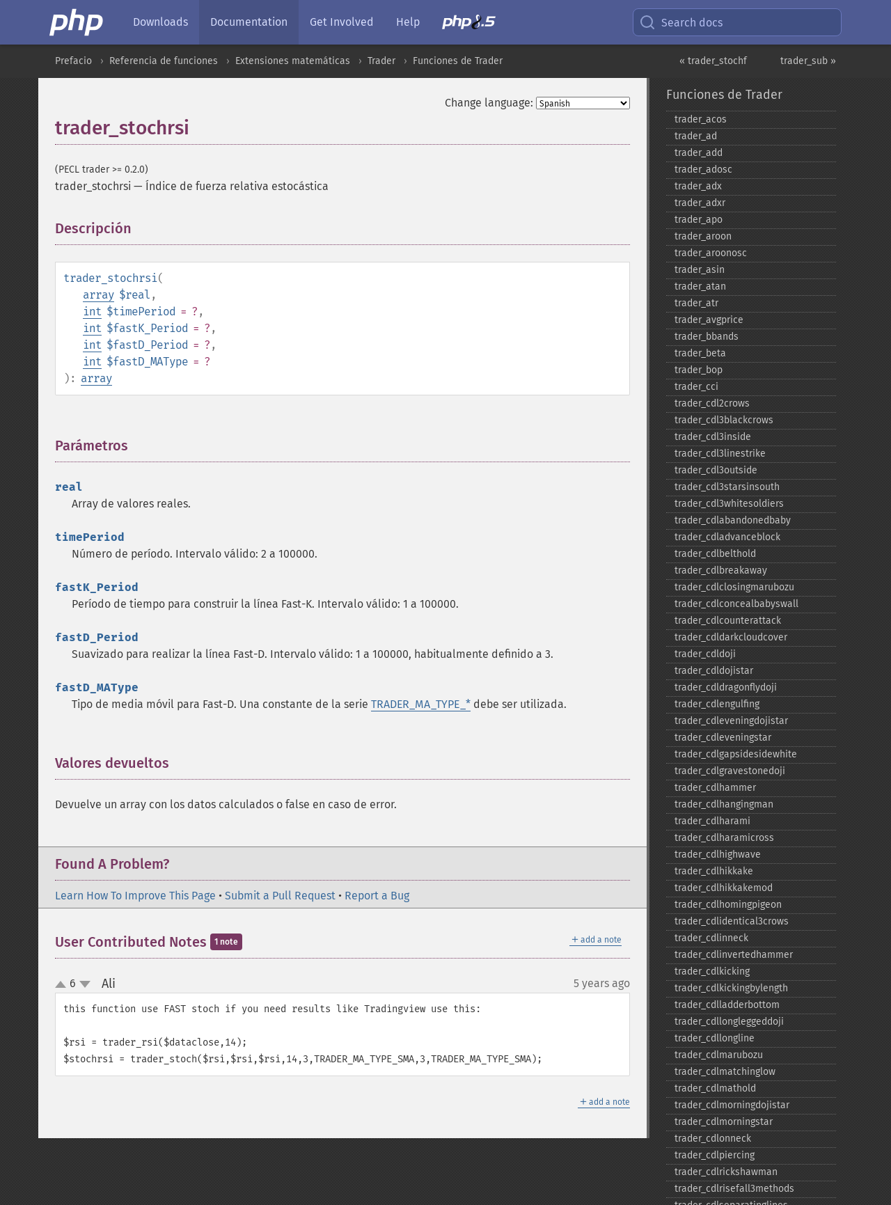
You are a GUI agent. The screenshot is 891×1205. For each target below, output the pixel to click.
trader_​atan (700, 286)
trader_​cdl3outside (716, 470)
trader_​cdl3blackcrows (724, 420)
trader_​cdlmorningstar (724, 1122)
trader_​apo (699, 220)
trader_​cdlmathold (715, 1088)
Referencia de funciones (163, 61)
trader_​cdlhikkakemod (724, 888)
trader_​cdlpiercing (715, 1155)
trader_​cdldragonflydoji (726, 687)
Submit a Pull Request (280, 895)
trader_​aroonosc (711, 253)
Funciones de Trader (458, 61)
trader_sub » (808, 61)
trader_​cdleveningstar (723, 737)
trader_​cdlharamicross (724, 838)
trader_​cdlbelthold (715, 554)
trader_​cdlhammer (715, 788)
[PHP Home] (77, 22)
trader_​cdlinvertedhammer (734, 955)
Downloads (160, 22)
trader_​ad (696, 136)
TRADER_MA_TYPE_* (421, 704)
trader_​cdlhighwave (718, 854)
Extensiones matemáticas (292, 61)
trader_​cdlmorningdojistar (732, 1105)
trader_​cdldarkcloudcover (731, 637)
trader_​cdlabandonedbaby (733, 520)
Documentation (248, 22)
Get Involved (342, 22)
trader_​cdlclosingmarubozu (734, 587)
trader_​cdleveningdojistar (731, 721)
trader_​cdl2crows (712, 403)
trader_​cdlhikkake (714, 871)
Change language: (489, 102)
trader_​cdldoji (705, 654)
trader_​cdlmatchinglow (725, 1072)
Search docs (681, 22)
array (98, 294)
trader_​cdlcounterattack (728, 621)
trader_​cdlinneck (711, 938)
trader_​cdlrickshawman (726, 1172)
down (84, 984)
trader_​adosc (703, 169)
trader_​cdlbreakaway (721, 570)
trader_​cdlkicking (712, 971)
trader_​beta (700, 353)
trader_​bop (699, 370)
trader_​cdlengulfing (717, 704)
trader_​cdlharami (712, 821)
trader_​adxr (700, 203)
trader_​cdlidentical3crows (732, 921)
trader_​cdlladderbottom (727, 1005)
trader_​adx (698, 186)
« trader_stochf (713, 61)
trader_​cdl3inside (713, 437)
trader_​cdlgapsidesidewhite (736, 754)
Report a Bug (377, 895)
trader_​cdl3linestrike (720, 453)
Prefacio (73, 61)
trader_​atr (696, 303)
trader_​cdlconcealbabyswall (736, 604)
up (63, 985)
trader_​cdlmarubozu (719, 1055)
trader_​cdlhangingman (724, 804)
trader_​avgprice (709, 320)
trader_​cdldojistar (714, 671)
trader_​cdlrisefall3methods (734, 1189)
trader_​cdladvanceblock (727, 537)
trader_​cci (696, 387)
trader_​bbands (707, 336)
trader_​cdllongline (715, 1038)
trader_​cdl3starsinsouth (727, 487)
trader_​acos (701, 119)
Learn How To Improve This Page (135, 895)
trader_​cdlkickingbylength (731, 988)
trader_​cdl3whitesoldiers (729, 504)
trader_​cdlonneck (713, 1138)
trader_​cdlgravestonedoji (730, 771)
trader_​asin (700, 270)
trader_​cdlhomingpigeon (728, 905)
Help (408, 22)
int (92, 311)
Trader (381, 61)
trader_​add (699, 153)
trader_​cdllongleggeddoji (729, 1021)
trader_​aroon (703, 236)
